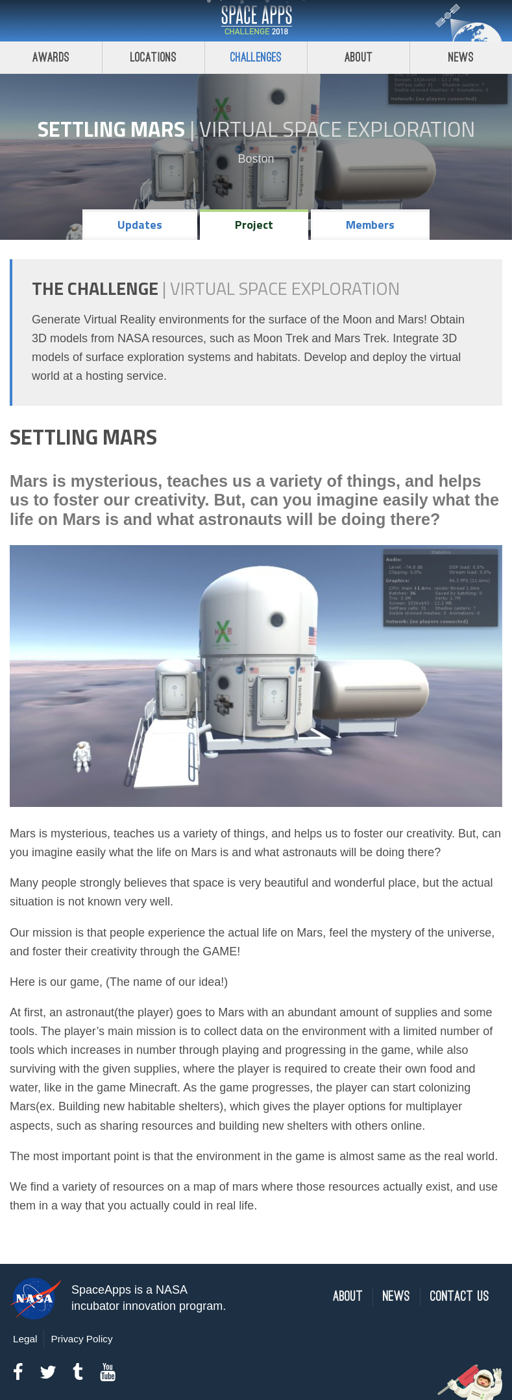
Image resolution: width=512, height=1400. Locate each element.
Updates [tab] (139, 224)
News (461, 57)
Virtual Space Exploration (337, 129)
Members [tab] (370, 224)
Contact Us (459, 1296)
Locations (153, 57)
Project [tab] (254, 224)
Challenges (256, 57)
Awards (50, 57)
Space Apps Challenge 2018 (256, 20)
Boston (256, 158)
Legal (25, 1338)
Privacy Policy (81, 1338)
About (358, 57)
